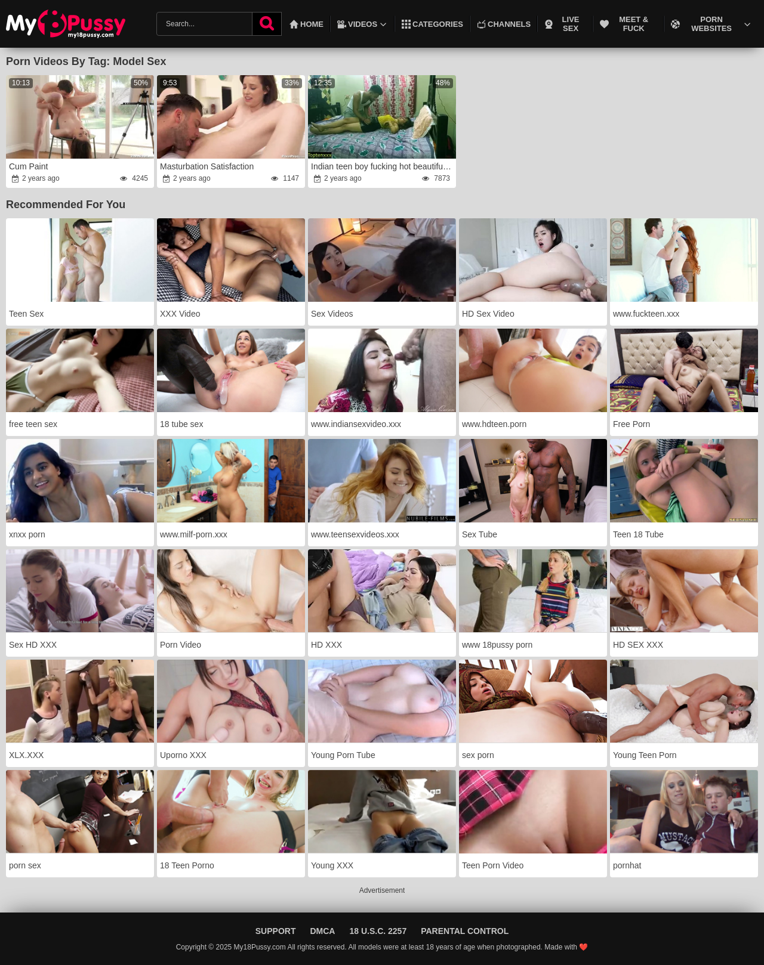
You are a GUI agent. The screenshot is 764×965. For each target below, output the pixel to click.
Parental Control (465, 931)
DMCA (322, 931)
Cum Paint (28, 166)
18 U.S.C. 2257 (377, 931)
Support (275, 931)
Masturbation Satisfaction (207, 166)
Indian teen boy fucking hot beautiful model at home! (383, 166)
